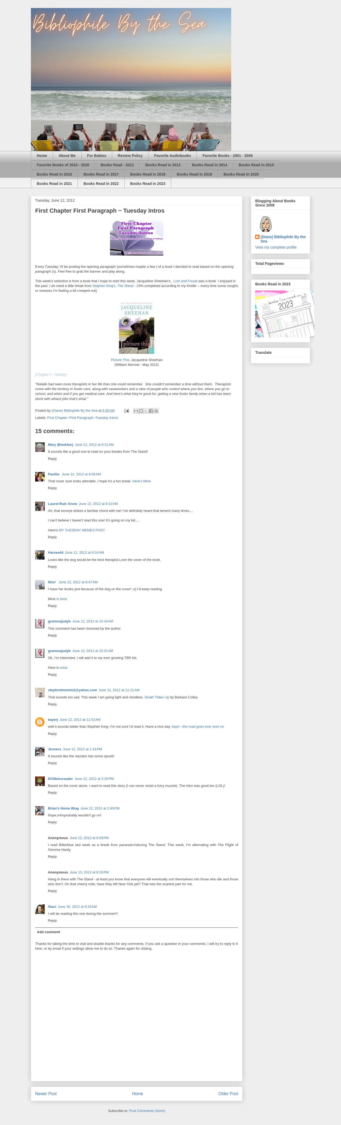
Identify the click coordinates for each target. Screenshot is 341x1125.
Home (42, 155)
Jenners (54, 749)
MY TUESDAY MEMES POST (82, 530)
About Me (67, 155)
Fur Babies (96, 155)
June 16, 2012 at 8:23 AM (77, 907)
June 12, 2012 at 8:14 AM (84, 553)
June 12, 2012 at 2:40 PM (100, 808)
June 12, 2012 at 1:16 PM (82, 749)
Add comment (48, 932)
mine (63, 668)
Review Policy (130, 155)
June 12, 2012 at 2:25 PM (94, 779)
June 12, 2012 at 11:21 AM (119, 690)
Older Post (228, 1093)
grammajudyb (59, 621)
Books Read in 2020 (241, 174)
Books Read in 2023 (147, 183)
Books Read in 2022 (101, 183)
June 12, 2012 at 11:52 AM (80, 720)
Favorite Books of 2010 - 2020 (63, 165)
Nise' (52, 582)
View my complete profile (276, 247)
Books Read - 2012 (117, 165)
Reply (52, 459)
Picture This (120, 360)
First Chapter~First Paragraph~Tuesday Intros (82, 418)
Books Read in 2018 (147, 174)
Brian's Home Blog (63, 808)
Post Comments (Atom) (147, 1111)
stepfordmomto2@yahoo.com (72, 690)
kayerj (53, 720)
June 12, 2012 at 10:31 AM (92, 651)
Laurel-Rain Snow (62, 504)
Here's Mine (141, 481)
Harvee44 (55, 553)
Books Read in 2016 (54, 174)
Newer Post (46, 1093)
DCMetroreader (60, 779)
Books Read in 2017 (101, 174)
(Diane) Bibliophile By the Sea (283, 239)
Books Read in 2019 (194, 174)
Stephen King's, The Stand (112, 286)
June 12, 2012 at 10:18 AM (92, 621)
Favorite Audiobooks (172, 155)
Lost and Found (185, 281)
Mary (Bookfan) (60, 445)
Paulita (54, 474)
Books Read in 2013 (162, 165)
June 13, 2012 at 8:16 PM (89, 872)
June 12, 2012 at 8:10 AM (98, 504)
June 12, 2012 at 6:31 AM (94, 445)
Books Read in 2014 (209, 165)
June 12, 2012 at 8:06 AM (81, 474)
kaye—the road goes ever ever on (198, 727)
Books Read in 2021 (54, 183)
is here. (62, 599)
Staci (52, 907)
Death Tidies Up (157, 697)
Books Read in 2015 (256, 165)
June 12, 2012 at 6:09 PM (89, 838)
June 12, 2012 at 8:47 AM (78, 582)
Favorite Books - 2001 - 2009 (227, 155)
